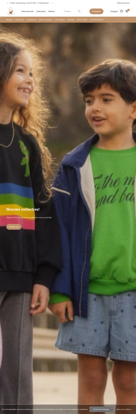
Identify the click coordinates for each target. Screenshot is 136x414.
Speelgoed (31, 19)
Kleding (9, 19)
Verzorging (60, 19)
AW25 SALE (82, 19)
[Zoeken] (72, 11)
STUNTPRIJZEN (96, 19)
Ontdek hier (14, 227)
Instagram (96, 11)
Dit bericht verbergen (101, 409)
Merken (51, 11)
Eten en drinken (45, 19)
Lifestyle (70, 19)
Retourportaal (27, 11)
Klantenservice (123, 3)
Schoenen (19, 19)
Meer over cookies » (123, 409)
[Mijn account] (114, 11)
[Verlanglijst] (121, 11)
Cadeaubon (41, 11)
